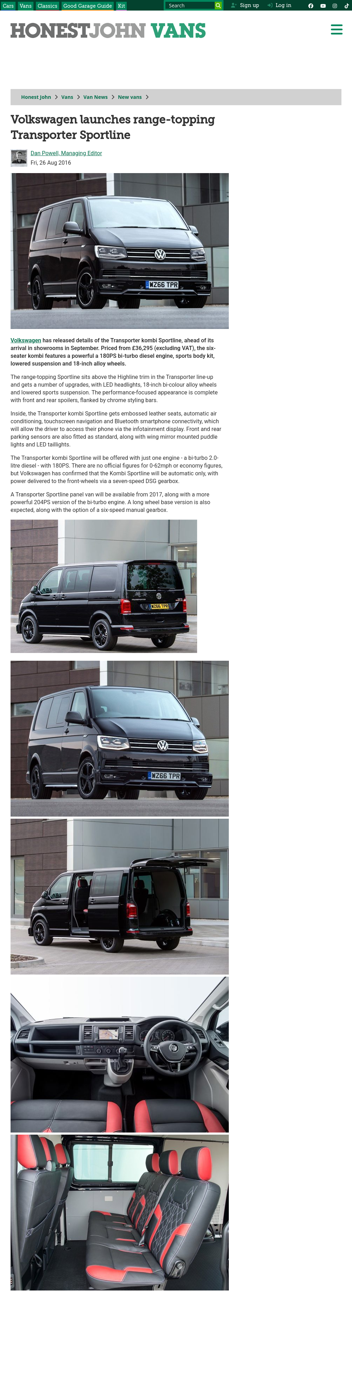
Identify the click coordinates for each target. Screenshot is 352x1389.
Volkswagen (26, 340)
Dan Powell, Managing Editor (66, 153)
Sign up (245, 5)
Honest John (36, 97)
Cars (8, 6)
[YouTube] (323, 5)
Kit (121, 6)
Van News (95, 97)
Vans (26, 6)
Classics (47, 6)
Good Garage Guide (87, 6)
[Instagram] (334, 5)
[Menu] (336, 29)
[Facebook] (311, 5)
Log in (279, 5)
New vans (130, 97)
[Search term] (194, 5)
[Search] (218, 5)
